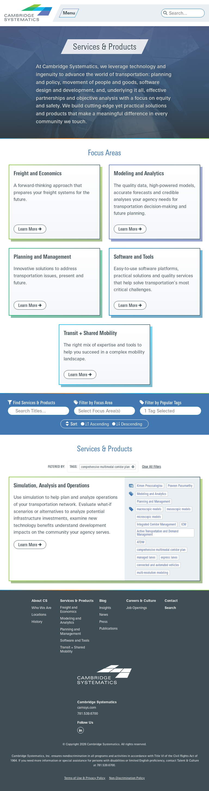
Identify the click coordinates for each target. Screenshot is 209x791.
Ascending (95, 424)
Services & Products (76, 601)
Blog (102, 601)
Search (170, 608)
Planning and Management (42, 256)
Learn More (30, 229)
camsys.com (86, 708)
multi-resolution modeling (152, 573)
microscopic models (149, 517)
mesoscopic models (178, 509)
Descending (127, 424)
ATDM (140, 542)
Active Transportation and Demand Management (158, 532)
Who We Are (41, 608)
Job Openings (136, 608)
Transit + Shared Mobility (90, 333)
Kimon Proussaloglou (149, 486)
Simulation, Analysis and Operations (51, 485)
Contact (171, 601)
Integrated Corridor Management (156, 524)
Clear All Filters (151, 467)
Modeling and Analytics (139, 173)
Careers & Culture (141, 601)
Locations (39, 615)
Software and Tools (133, 256)
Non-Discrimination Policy (127, 778)
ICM (183, 524)
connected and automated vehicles (158, 565)
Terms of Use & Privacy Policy (84, 778)
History (37, 622)
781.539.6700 (87, 713)
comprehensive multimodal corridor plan (161, 550)
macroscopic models (149, 509)
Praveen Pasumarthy (180, 486)
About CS (39, 601)
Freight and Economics (38, 173)
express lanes (169, 557)
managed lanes (146, 557)
